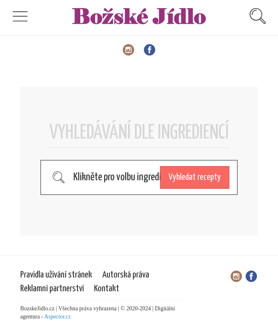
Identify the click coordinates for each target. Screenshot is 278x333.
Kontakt (106, 288)
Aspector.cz (57, 317)
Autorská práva (125, 275)
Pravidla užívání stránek (56, 275)
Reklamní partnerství (52, 288)
